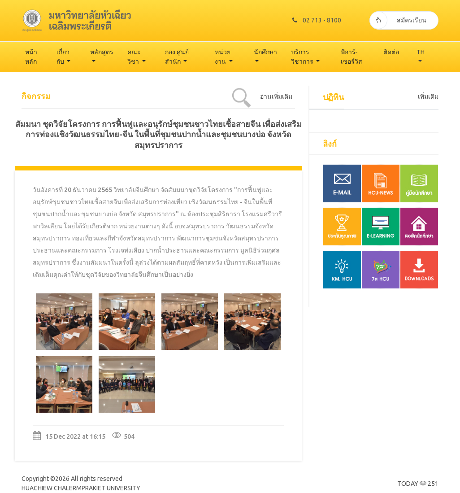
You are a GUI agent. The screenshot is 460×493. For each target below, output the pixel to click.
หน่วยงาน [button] (222, 56)
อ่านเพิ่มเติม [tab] (276, 96)
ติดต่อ (391, 52)
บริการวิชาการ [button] (303, 56)
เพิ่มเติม (428, 96)
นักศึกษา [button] (265, 52)
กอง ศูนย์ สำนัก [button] (177, 56)
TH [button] (421, 52)
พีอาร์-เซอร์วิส (351, 56)
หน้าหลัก (31, 56)
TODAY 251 (417, 483)
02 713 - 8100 (316, 20)
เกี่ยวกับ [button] (62, 56)
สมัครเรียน (397, 20)
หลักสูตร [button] (101, 52)
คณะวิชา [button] (134, 56)
